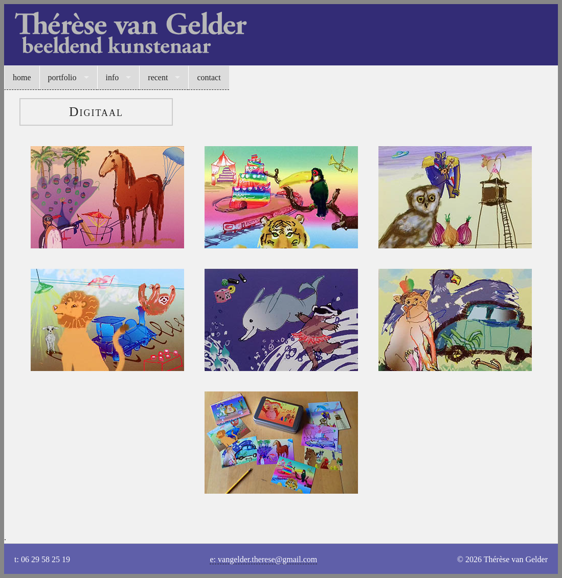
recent (158, 77)
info (112, 77)
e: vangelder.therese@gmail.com (263, 559)
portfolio (62, 77)
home (22, 77)
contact (208, 77)
